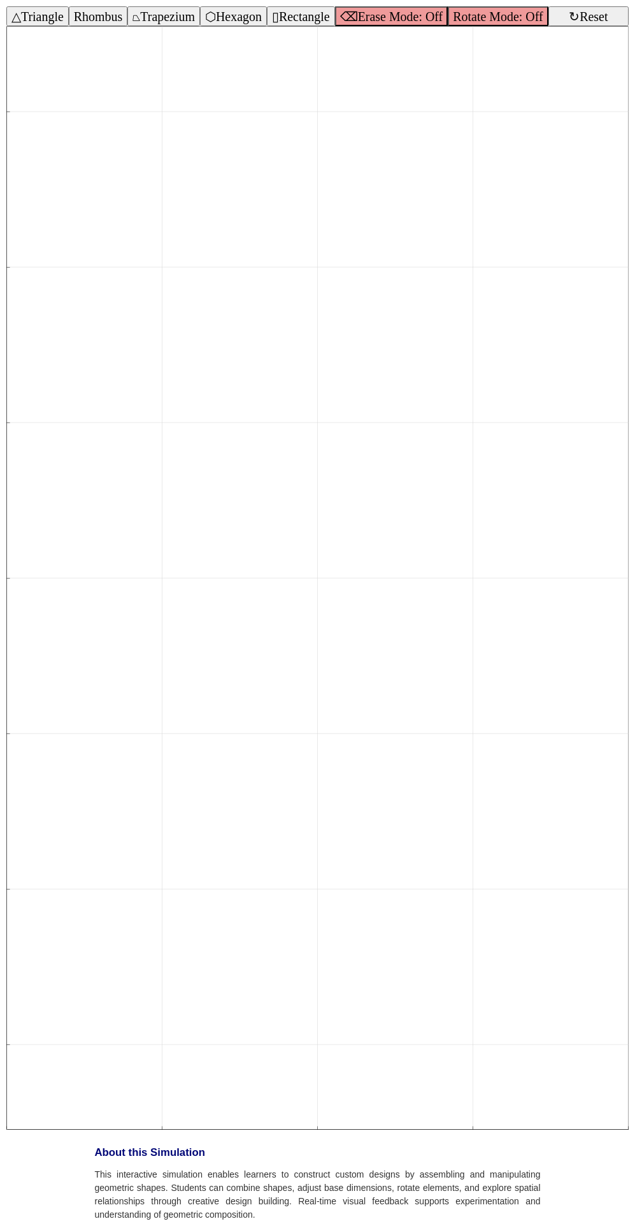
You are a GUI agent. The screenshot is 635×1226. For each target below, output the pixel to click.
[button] (317, 569)
